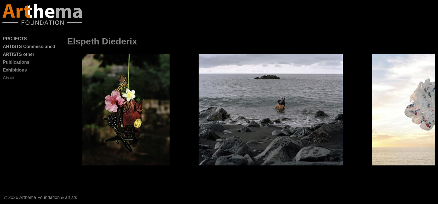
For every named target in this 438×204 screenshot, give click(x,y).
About (9, 77)
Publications (16, 62)
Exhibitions (15, 70)
